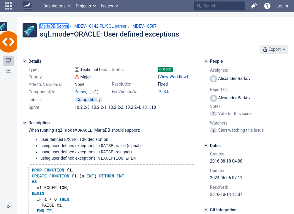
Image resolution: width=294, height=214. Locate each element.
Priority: (36, 77)
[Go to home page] (27, 6)
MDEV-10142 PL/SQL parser (100, 26)
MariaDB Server (54, 26)
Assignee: (219, 70)
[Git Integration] (206, 210)
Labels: (35, 99)
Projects (83, 6)
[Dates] (206, 146)
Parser (80, 91)
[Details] (25, 61)
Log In (282, 6)
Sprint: (34, 107)
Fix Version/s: (124, 91)
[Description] (25, 123)
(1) (96, 91)
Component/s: (42, 91)
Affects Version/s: (45, 84)
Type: (33, 69)
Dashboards (54, 6)
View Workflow (173, 76)
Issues (107, 6)
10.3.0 (164, 91)
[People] (206, 61)
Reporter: (218, 89)
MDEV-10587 (144, 26)
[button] (8, 6)
